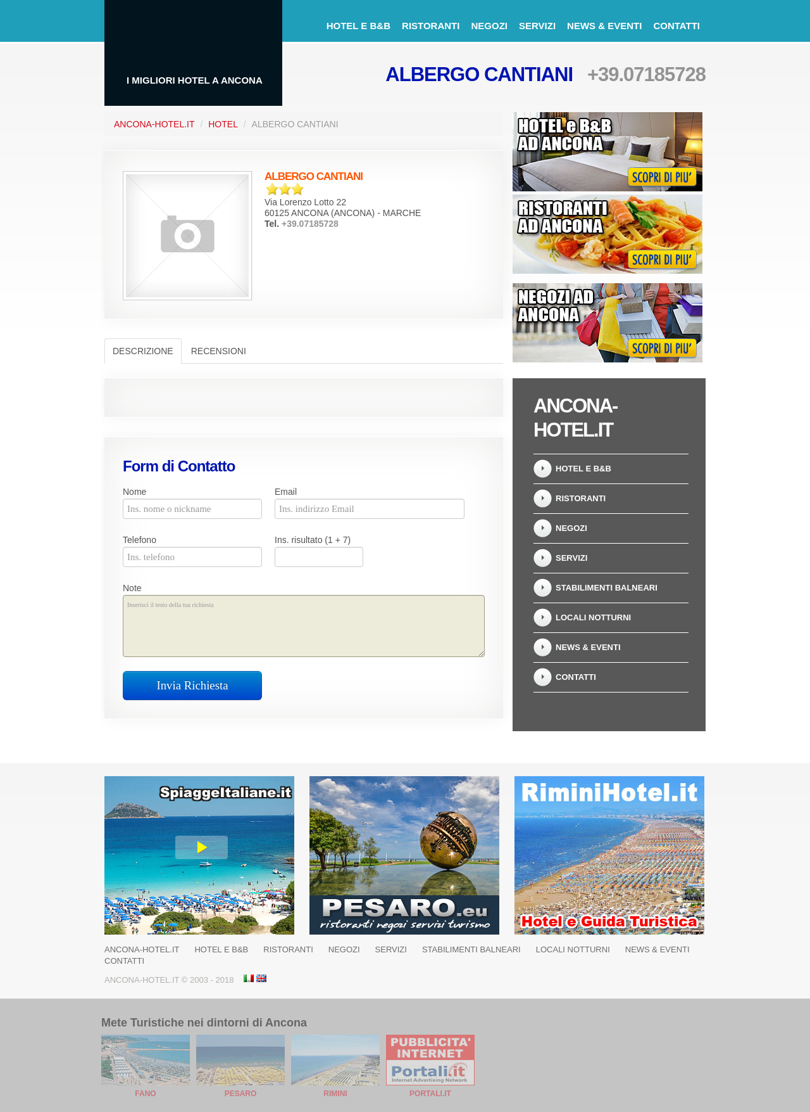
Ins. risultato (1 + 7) (313, 540)
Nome (134, 492)
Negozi (489, 25)
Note (132, 588)
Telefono (139, 540)
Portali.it (430, 1093)
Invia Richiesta (192, 685)
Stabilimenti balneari (606, 587)
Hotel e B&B (358, 25)
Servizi (537, 25)
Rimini (335, 1093)
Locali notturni (593, 617)
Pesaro (241, 1093)
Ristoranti (430, 25)
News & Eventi (604, 25)
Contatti (676, 25)
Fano (145, 1093)
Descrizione (143, 351)
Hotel (223, 124)
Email (286, 492)
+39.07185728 (646, 74)
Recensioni (218, 351)
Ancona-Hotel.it (154, 124)
